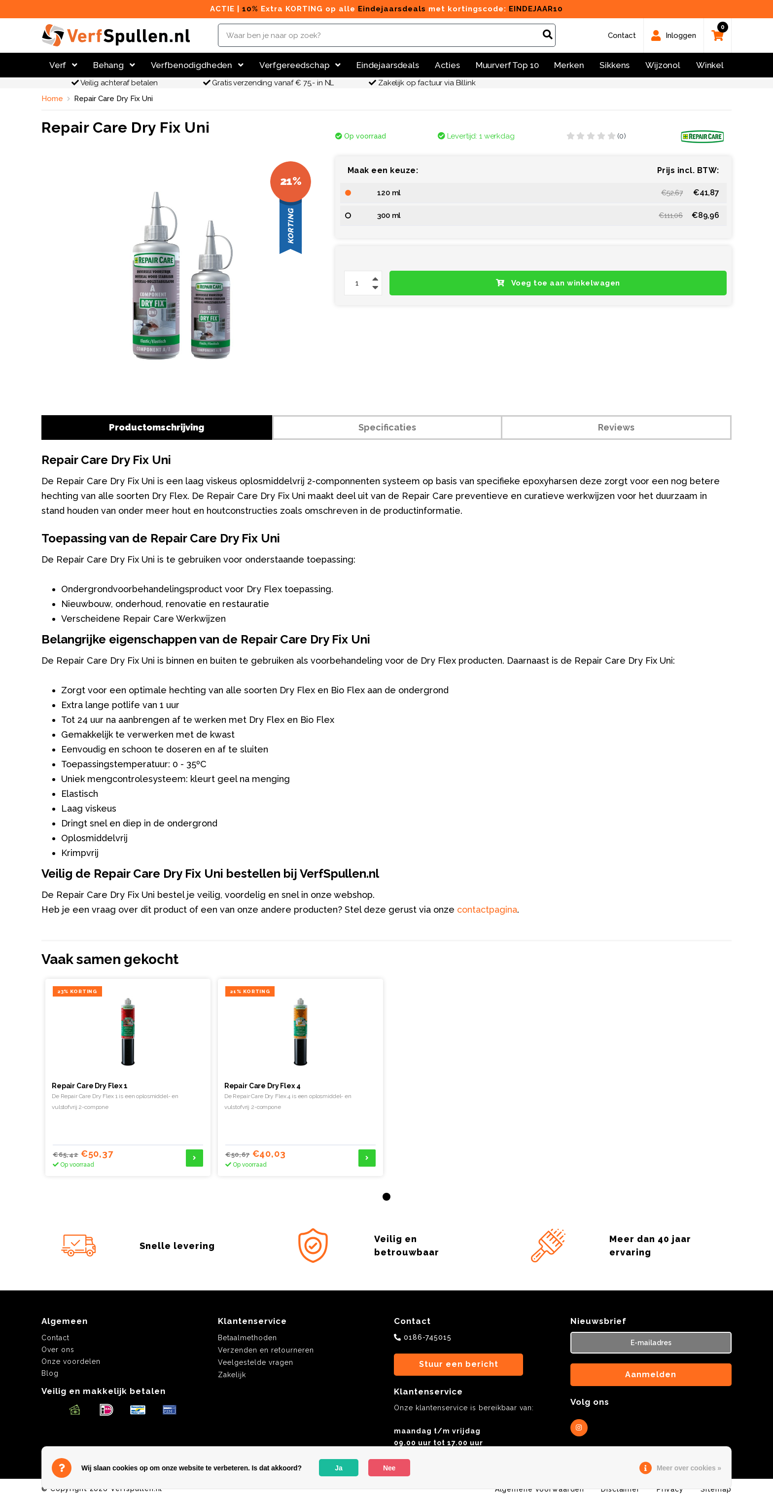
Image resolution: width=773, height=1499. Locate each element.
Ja (338, 1468)
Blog (50, 1373)
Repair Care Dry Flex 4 (262, 1086)
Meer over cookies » (689, 1468)
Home (52, 98)
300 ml (389, 215)
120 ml (389, 192)
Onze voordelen (71, 1361)
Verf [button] (63, 65)
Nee (389, 1468)
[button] (386, 1197)
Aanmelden (650, 1374)
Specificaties (387, 427)
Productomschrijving (156, 427)
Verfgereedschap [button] (300, 65)
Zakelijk (232, 1375)
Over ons (57, 1350)
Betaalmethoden (247, 1338)
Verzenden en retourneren (266, 1350)
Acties (447, 65)
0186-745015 (428, 1337)
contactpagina (487, 909)
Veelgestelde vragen (255, 1362)
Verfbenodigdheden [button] (197, 65)
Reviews (616, 427)
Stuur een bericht (458, 1364)
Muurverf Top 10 (507, 65)
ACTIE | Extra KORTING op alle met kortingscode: (386, 8)
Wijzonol (662, 65)
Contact (55, 1338)
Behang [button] (114, 65)
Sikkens (614, 65)
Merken (569, 65)
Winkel (710, 65)
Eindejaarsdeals (387, 65)
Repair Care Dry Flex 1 (90, 1086)
